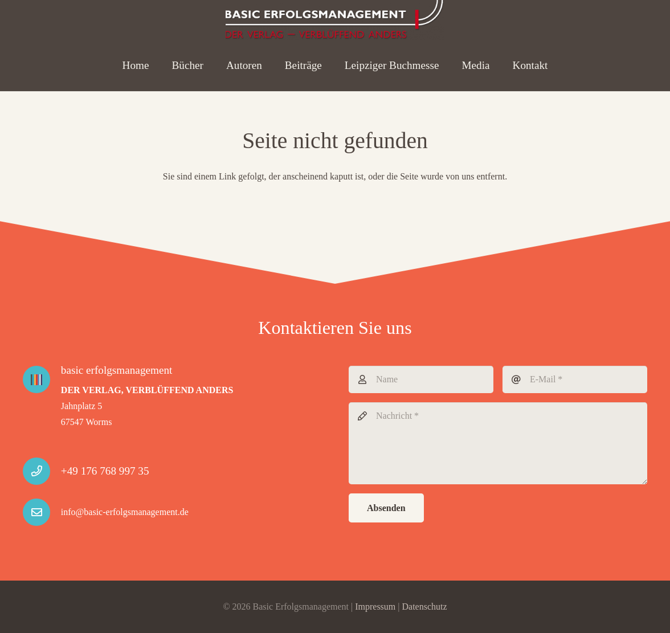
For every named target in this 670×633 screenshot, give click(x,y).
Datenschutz (424, 606)
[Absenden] (386, 507)
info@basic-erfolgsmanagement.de (125, 512)
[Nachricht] (498, 443)
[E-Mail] (574, 379)
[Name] (421, 379)
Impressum (375, 606)
